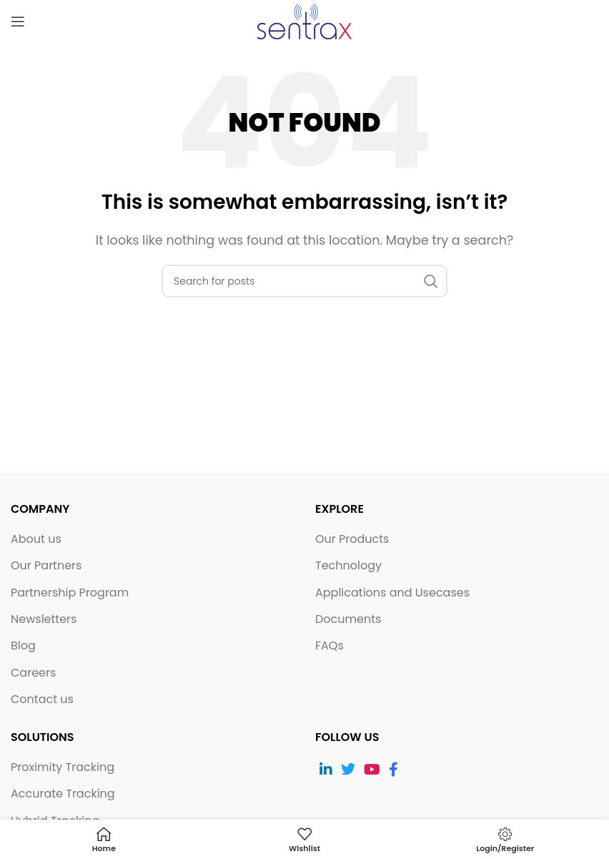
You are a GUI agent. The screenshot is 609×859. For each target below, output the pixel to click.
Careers (33, 673)
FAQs (329, 646)
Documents (348, 619)
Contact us (42, 699)
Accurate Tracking (63, 794)
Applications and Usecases (392, 593)
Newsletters (43, 619)
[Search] (304, 281)
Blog (23, 646)
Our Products (352, 539)
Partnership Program (70, 593)
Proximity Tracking (62, 767)
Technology (348, 566)
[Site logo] (304, 20)
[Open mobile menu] (18, 21)
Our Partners (46, 566)
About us (36, 539)
